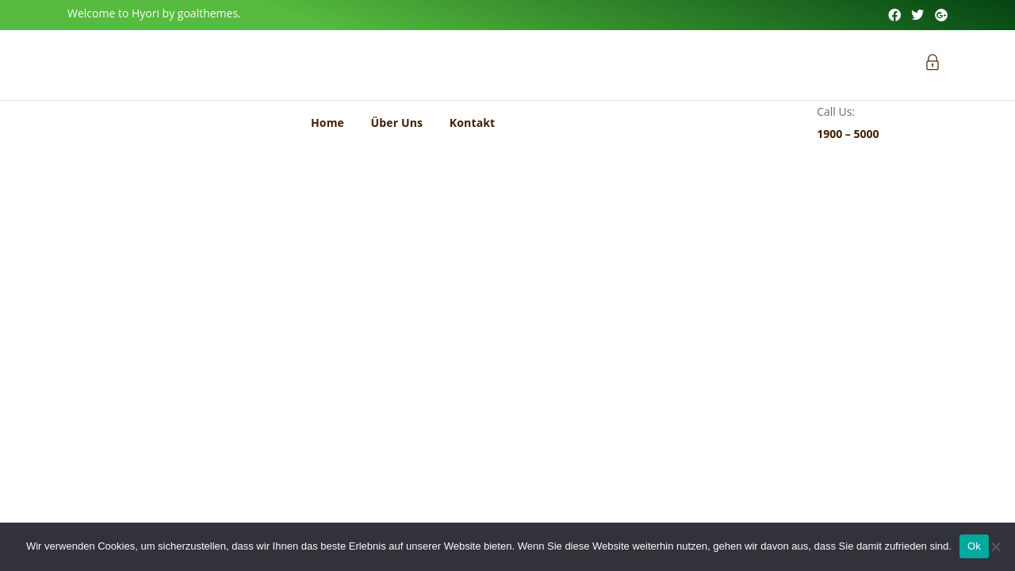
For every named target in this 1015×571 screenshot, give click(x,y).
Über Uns (397, 122)
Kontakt (472, 122)
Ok (974, 546)
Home (327, 122)
